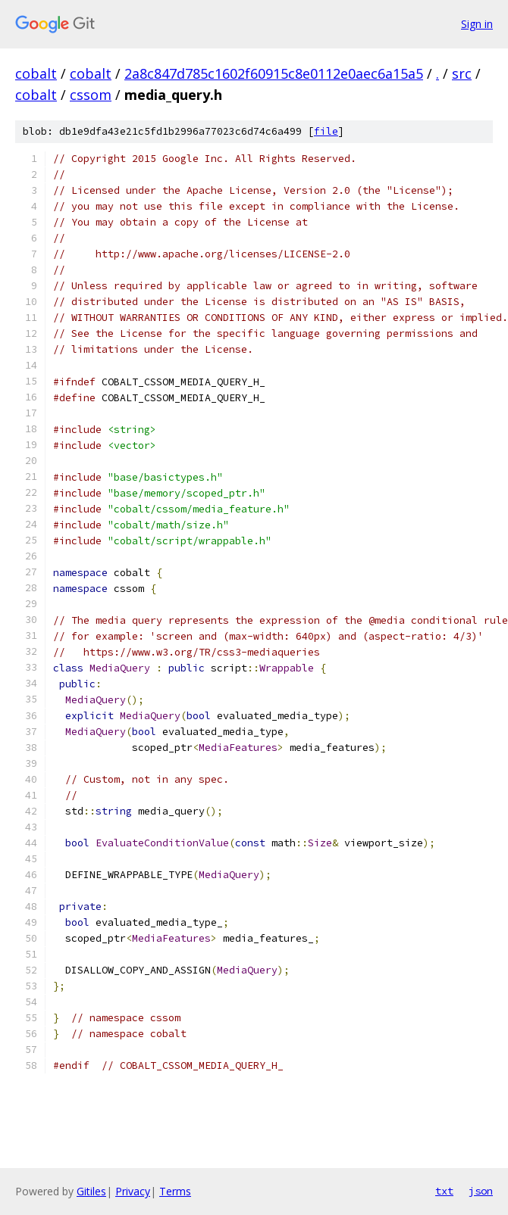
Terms (175, 1191)
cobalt (36, 73)
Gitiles (91, 1191)
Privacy (132, 1191)
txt (444, 1191)
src (462, 73)
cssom (90, 95)
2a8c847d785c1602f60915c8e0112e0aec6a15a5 (273, 73)
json (481, 1191)
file (326, 131)
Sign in (477, 24)
